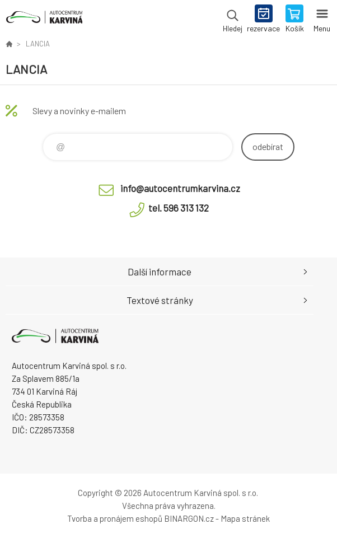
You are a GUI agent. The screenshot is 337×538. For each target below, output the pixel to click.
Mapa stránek (245, 518)
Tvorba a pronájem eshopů (114, 518)
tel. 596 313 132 (178, 207)
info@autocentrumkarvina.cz (180, 188)
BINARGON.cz (189, 518)
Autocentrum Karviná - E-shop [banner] (44, 19)
